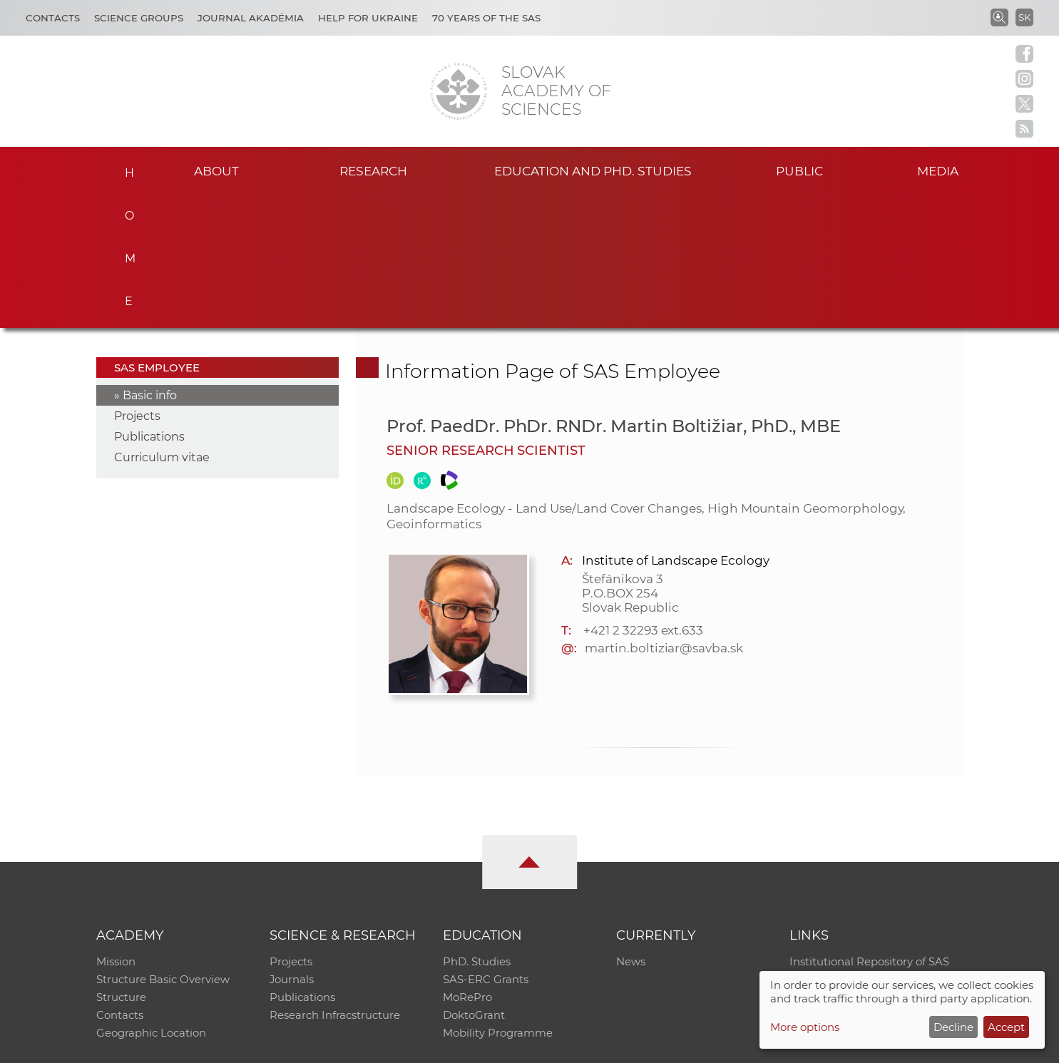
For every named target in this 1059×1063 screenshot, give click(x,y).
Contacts (53, 18)
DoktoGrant (474, 883)
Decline (953, 1027)
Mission (115, 828)
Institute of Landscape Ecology (675, 426)
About (217, 170)
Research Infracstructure (335, 883)
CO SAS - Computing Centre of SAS (289, 1045)
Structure (121, 865)
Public (799, 170)
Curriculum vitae (162, 323)
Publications (149, 302)
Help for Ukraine (368, 18)
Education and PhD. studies (593, 170)
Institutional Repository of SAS (869, 828)
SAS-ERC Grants (485, 846)
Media (941, 170)
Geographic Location (151, 902)
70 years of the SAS (486, 18)
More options (804, 1027)
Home (125, 168)
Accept (1006, 1027)
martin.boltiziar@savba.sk (664, 514)
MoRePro (467, 865)
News (630, 828)
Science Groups (138, 18)
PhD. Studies (477, 828)
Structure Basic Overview (163, 846)
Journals (292, 846)
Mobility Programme (498, 902)
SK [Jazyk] (1024, 17)
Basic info (150, 261)
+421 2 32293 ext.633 (643, 496)
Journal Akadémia (251, 18)
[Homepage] (458, 91)
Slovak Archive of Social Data (865, 846)
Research (373, 170)
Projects (137, 282)
